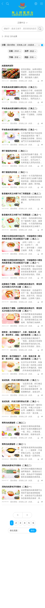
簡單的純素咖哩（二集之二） (14, 423)
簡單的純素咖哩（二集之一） (14, 444)
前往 (33, 530)
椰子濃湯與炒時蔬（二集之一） (15, 172)
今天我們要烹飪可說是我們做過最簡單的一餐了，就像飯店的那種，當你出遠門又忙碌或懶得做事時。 (31, 138)
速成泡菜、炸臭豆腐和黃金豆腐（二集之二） (21, 380)
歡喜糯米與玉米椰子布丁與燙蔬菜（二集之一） (22, 215)
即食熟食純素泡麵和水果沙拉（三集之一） (20, 130)
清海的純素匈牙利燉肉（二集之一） (17, 487)
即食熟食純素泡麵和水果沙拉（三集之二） (20, 108)
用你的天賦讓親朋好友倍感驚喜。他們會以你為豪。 (31, 199)
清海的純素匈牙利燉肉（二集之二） (17, 465)
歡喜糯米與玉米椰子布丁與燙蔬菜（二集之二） (22, 194)
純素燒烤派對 (7, 66)
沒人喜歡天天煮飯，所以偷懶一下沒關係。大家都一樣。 (31, 114)
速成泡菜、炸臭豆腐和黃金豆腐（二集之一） (21, 401)
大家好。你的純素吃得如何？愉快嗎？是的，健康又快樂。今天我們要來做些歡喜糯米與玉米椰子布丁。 (31, 223)
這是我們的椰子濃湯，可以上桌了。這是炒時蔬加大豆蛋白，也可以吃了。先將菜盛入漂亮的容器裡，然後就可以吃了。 (31, 159)
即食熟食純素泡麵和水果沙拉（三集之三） (20, 87)
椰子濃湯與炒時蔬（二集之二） (15, 151)
